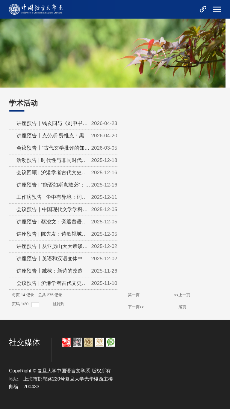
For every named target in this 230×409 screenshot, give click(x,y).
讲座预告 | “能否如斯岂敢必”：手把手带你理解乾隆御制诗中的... (53, 186)
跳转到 (59, 304)
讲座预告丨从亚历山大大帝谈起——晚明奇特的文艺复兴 (52, 247)
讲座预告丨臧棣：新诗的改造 (49, 271)
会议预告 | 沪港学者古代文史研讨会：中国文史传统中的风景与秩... (52, 284)
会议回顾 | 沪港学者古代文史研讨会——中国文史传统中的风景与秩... (52, 174)
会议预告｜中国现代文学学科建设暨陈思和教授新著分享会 (52, 211)
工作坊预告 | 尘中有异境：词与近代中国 (51, 198)
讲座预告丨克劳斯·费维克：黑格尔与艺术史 (52, 137)
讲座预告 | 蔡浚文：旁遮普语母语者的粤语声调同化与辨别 (51, 223)
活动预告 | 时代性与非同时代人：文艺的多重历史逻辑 (49, 161)
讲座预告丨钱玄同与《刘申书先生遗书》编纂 (52, 125)
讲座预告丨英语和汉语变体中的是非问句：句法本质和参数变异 (52, 260)
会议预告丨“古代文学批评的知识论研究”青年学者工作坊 (53, 149)
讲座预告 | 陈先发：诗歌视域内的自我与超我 (51, 235)
